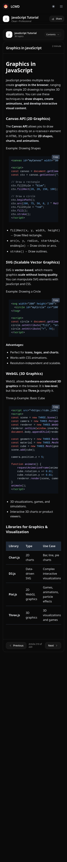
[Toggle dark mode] (53, 6)
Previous (16, 645)
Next (53, 645)
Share (57, 18)
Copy (55, 156)
